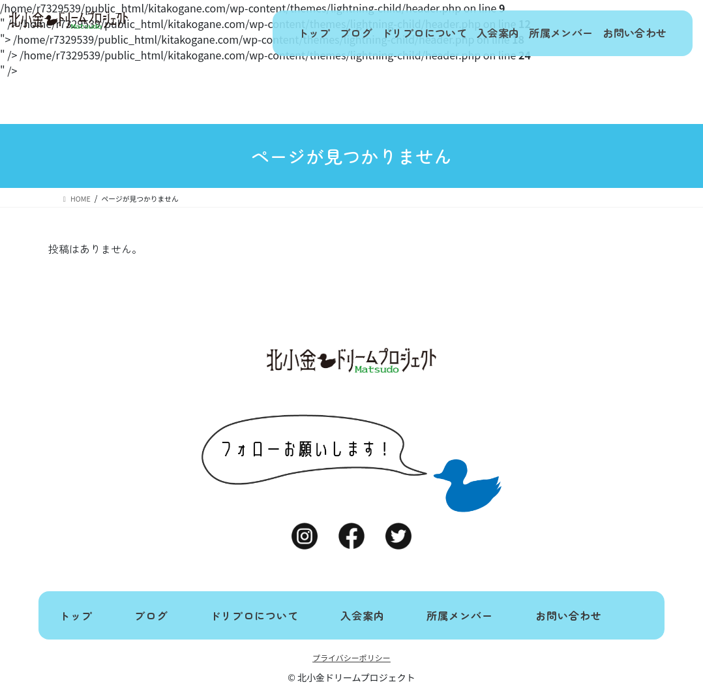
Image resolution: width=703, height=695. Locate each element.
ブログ (322, 33)
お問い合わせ (631, 33)
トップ (271, 33)
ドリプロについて (398, 33)
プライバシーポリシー (351, 657)
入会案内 (479, 33)
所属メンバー (550, 33)
